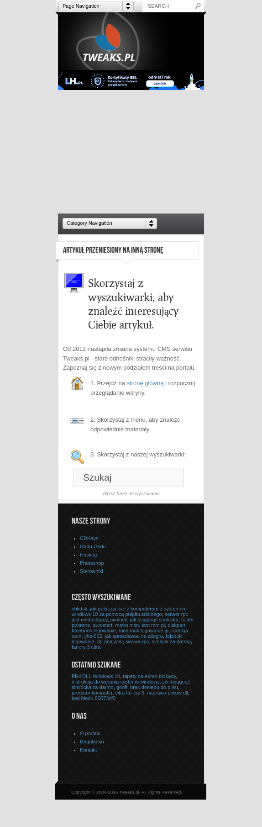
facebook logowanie (94, 630)
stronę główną (145, 383)
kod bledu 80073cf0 (93, 698)
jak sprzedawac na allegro (134, 636)
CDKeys (89, 538)
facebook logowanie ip (143, 630)
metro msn (127, 625)
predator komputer (92, 692)
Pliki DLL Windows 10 (96, 676)
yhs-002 (93, 636)
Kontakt (88, 750)
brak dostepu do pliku (154, 687)
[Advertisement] (131, 152)
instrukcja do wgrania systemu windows (116, 681)
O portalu (90, 733)
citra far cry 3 (129, 692)
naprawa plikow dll (167, 692)
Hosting (88, 554)
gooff (121, 687)
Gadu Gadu (93, 546)
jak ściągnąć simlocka (154, 619)
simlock (118, 619)
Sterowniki (91, 571)
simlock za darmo (171, 641)
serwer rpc (137, 641)
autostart (103, 625)
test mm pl (153, 625)
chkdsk (79, 608)
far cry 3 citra (86, 647)
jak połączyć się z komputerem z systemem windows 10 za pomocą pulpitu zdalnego (129, 611)
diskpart (176, 625)
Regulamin (92, 741)
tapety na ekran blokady (149, 676)
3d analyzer (110, 641)
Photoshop (92, 563)
